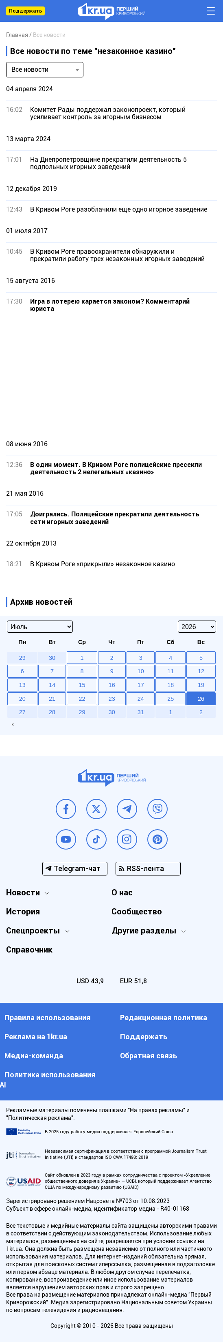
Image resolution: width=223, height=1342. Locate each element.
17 (141, 685)
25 (170, 699)
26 (201, 699)
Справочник (29, 950)
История (23, 911)
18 (170, 685)
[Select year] (197, 627)
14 (52, 685)
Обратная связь (148, 1055)
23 (112, 699)
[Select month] (40, 627)
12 (201, 671)
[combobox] (44, 69)
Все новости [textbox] (29, 69)
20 (22, 699)
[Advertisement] (111, 376)
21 (52, 699)
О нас (122, 892)
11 (170, 671)
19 (201, 685)
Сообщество (137, 911)
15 (82, 685)
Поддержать (25, 11)
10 (141, 671)
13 (22, 685)
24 (141, 699)
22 (82, 699)
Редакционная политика (163, 1017)
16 (112, 685)
